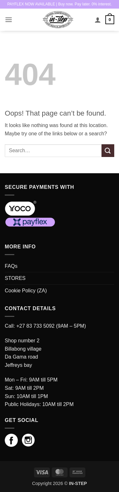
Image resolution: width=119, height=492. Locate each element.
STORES (15, 278)
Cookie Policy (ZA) (26, 290)
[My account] (98, 20)
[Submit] (108, 150)
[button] (8, 19)
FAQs (11, 266)
